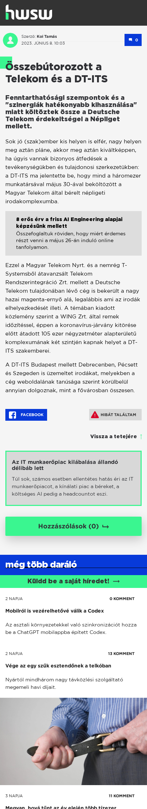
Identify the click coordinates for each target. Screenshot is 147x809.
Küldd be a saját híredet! (73, 581)
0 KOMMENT (122, 598)
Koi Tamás (47, 36)
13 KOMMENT (121, 653)
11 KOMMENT (122, 795)
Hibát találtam (113, 415)
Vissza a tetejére (113, 436)
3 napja (14, 796)
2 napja (14, 598)
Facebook (26, 415)
